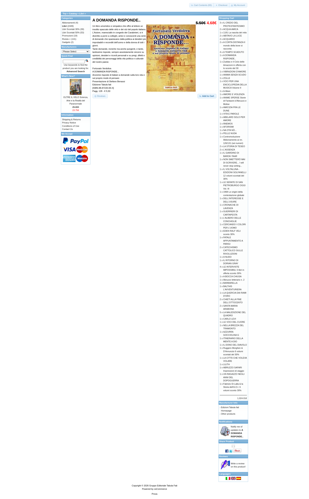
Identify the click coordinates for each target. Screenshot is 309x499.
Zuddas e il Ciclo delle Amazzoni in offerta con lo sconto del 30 (234, 65)
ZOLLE (226, 78)
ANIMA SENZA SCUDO (234, 75)
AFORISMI (228, 127)
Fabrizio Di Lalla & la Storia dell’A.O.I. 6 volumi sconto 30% (233, 387)
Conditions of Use (70, 126)
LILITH (226, 364)
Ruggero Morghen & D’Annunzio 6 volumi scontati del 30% (233, 351)
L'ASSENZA (229, 149)
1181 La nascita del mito (235, 32)
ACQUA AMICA (230, 29)
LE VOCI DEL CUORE (234, 322)
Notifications (225, 422)
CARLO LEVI (229, 319)
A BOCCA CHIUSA (232, 276)
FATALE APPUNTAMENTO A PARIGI (233, 240)
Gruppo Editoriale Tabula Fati (163, 485)
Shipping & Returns (71, 119)
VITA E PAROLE (231, 114)
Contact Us (67, 129)
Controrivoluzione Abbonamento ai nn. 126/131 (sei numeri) (233, 139)
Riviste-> (66, 39)
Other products (228, 414)
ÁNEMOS (228, 123)
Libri (81, 13)
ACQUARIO (229, 39)
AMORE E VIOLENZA (234, 94)
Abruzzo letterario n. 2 (234, 280)
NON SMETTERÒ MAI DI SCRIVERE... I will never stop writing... (234, 162)
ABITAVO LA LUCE (232, 36)
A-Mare (226, 91)
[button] (201, 5)
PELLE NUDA (230, 133)
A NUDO (227, 257)
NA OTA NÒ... (230, 130)
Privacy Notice (69, 122)
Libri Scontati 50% (71, 32)
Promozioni (67, 36)
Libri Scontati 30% (71, 29)
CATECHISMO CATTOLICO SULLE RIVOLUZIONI (233, 250)
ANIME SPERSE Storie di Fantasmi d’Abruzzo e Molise (235, 100)
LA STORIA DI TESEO (234, 146)
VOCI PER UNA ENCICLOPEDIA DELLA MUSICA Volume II (235, 84)
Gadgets (66, 42)
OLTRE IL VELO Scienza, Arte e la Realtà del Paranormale (75, 100)
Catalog (73, 13)
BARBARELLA (230, 283)
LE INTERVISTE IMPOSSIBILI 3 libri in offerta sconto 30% (233, 270)
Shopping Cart (226, 18)
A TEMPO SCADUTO (233, 52)
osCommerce (160, 489)
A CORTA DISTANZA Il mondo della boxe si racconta (234, 45)
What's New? (68, 76)
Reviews (223, 456)
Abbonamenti (68, 22)
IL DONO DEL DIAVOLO (235, 345)
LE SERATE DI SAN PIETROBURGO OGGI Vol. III (234, 185)
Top (64, 13)
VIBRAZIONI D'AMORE (234, 71)
